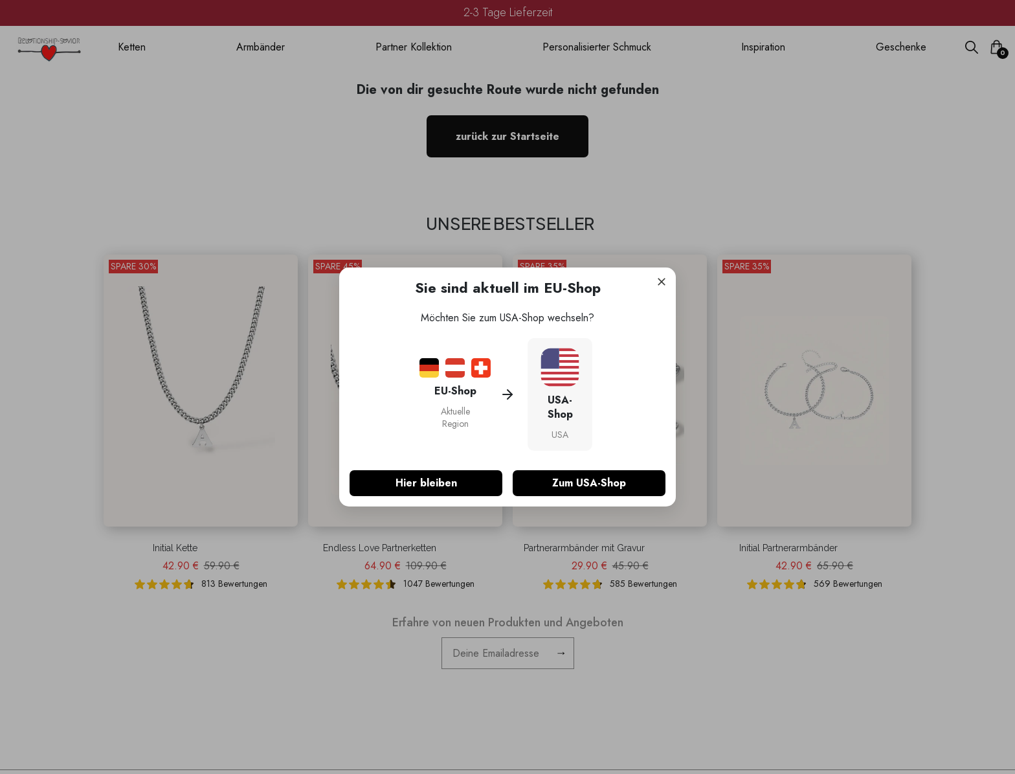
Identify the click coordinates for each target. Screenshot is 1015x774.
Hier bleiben (426, 482)
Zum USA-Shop (589, 482)
